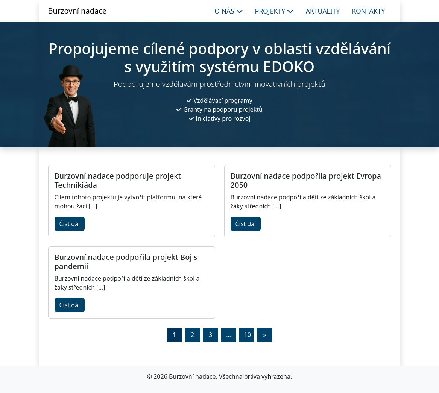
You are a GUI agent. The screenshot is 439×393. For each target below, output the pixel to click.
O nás (228, 10)
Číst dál (69, 224)
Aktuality (323, 10)
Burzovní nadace (77, 11)
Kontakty (368, 10)
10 (247, 335)
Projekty (274, 10)
